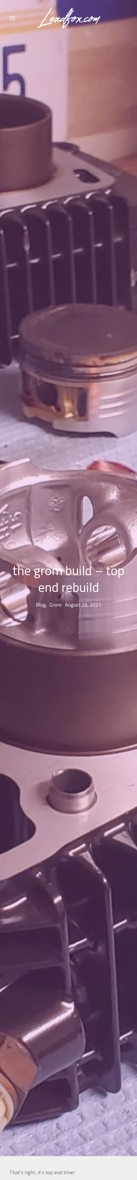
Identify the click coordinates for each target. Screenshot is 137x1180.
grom (55, 586)
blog (41, 586)
